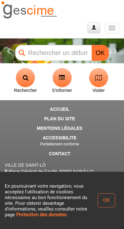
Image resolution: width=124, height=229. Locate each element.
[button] (9, 50)
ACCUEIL (59, 109)
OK (100, 52)
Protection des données (41, 215)
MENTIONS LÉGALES (59, 128)
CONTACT (59, 153)
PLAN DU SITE (59, 118)
